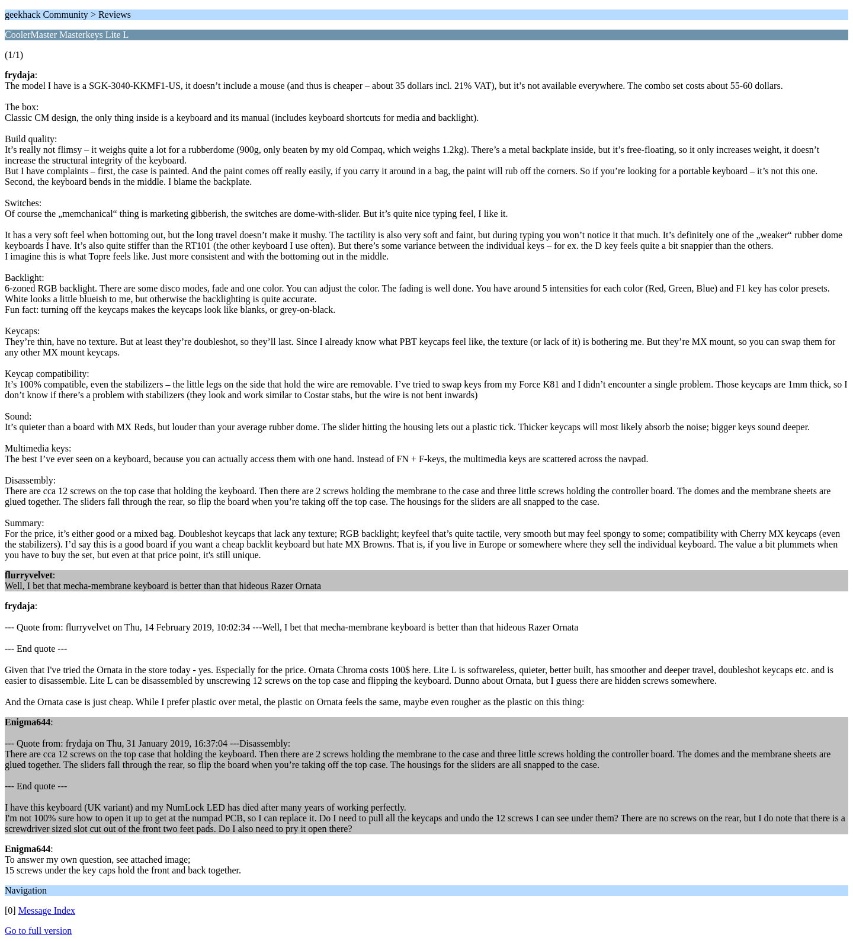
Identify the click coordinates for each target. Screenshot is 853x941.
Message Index (46, 910)
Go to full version (38, 931)
